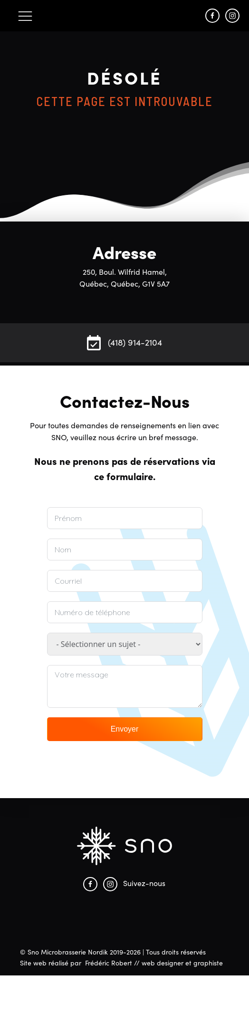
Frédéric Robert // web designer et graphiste (154, 962)
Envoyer (125, 729)
